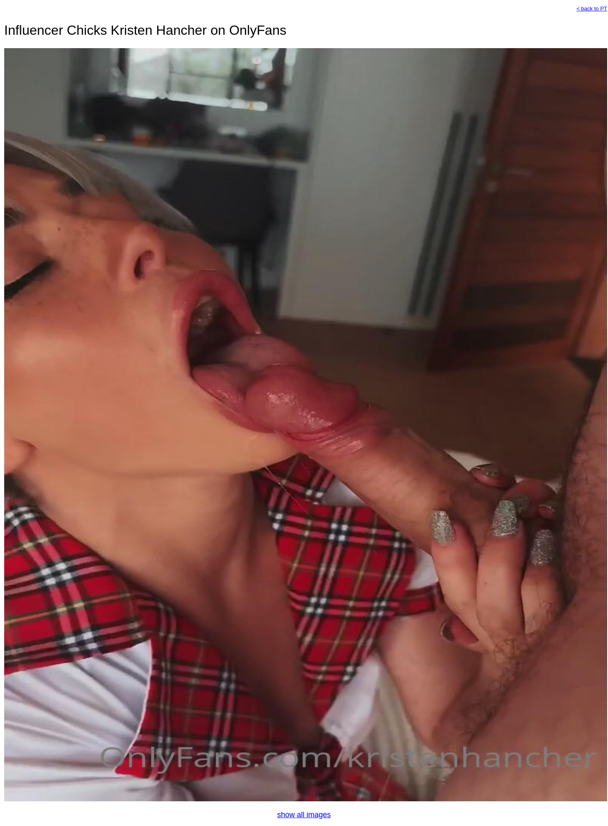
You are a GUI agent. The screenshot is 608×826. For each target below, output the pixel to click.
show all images (304, 815)
